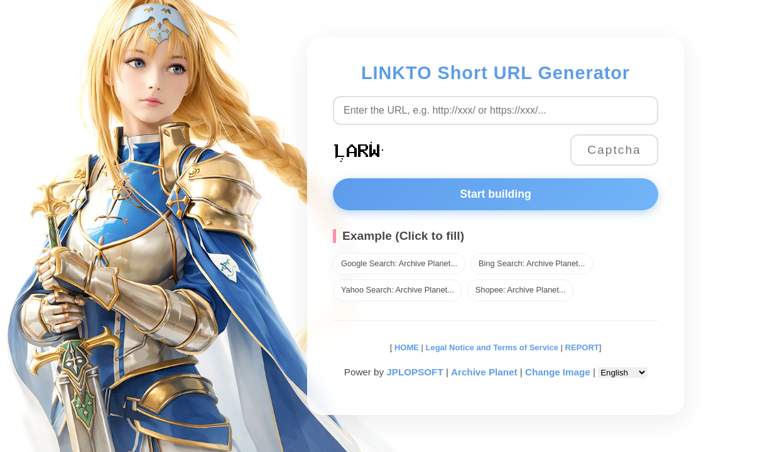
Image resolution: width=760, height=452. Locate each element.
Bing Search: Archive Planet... (532, 263)
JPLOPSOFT (414, 372)
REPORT (582, 347)
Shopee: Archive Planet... (520, 289)
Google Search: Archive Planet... (399, 263)
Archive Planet (484, 372)
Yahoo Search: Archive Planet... (397, 289)
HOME (405, 347)
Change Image (557, 372)
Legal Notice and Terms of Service (492, 347)
